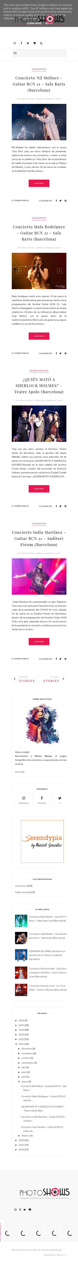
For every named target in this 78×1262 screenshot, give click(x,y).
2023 (21, 1034)
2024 (21, 1029)
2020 (21, 1140)
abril (24, 1076)
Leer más (39, 183)
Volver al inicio (55, 1255)
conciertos (39, 69)
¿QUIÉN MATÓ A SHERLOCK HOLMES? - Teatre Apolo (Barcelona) (39, 385)
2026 (21, 1020)
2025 (21, 1025)
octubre (26, 1057)
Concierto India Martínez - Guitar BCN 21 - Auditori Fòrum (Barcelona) (39, 538)
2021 (21, 1043)
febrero (26, 1135)
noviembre (27, 1053)
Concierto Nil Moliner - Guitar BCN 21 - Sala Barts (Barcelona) (39, 84)
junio (24, 1072)
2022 (21, 1039)
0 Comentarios (20, 200)
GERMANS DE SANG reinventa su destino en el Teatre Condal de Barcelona (47, 955)
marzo (25, 1081)
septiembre (28, 1062)
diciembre (27, 1048)
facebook (41, 799)
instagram (24, 799)
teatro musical (39, 370)
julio (24, 1067)
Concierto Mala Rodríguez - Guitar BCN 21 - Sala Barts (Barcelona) (39, 233)
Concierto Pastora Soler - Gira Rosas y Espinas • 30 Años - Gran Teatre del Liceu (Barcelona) (49, 972)
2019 (21, 1144)
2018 (21, 1149)
